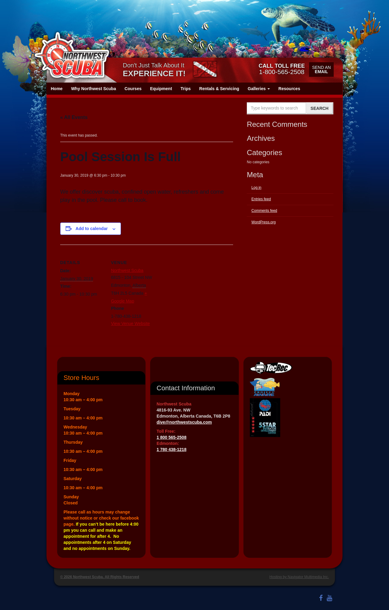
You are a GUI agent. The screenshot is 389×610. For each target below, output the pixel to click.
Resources (289, 88)
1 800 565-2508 (171, 437)
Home (57, 88)
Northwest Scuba (127, 270)
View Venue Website (130, 323)
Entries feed (261, 199)
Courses (133, 88)
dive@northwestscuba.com (184, 422)
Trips (186, 88)
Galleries (259, 88)
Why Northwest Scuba (93, 88)
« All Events (74, 117)
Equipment (161, 88)
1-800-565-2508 (282, 69)
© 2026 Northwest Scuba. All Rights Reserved (99, 577)
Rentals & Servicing (219, 88)
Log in (256, 187)
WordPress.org (263, 222)
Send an (321, 69)
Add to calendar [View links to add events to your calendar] (92, 228)
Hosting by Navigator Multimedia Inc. (299, 577)
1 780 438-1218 (171, 449)
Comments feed (264, 210)
